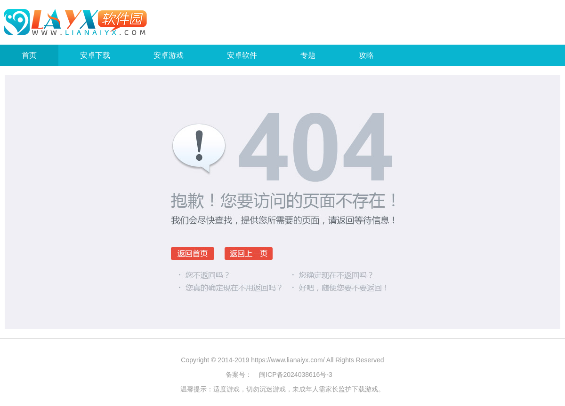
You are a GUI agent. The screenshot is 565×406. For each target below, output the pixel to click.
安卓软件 (242, 55)
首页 (29, 55)
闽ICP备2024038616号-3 (295, 374)
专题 (307, 55)
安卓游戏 (168, 55)
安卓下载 (95, 55)
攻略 (366, 55)
